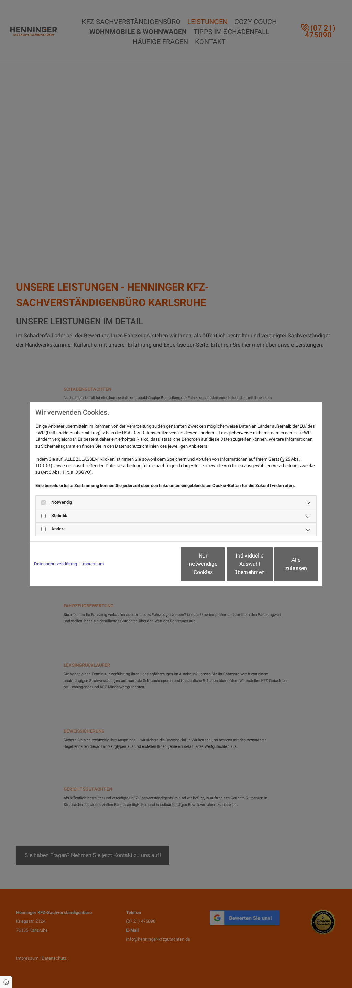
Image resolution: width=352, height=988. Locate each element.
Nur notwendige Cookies (155, 564)
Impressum (92, 563)
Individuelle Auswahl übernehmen (221, 563)
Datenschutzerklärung (55, 563)
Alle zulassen (286, 564)
